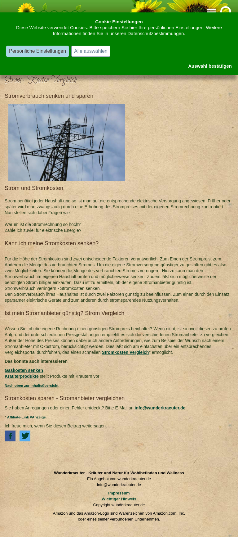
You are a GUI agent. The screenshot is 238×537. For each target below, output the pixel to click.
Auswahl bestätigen (210, 66)
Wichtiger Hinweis (119, 499)
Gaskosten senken (24, 370)
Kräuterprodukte (22, 376)
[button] (10, 436)
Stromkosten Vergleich (125, 352)
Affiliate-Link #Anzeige (26, 417)
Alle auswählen (91, 51)
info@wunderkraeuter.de (160, 407)
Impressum (119, 493)
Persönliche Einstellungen (37, 51)
